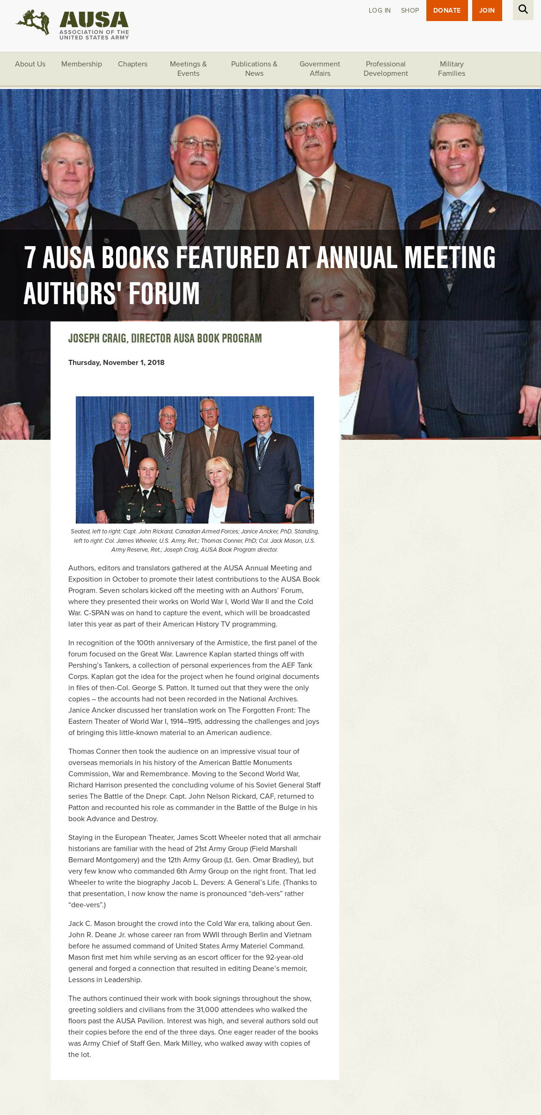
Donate (447, 11)
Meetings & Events (188, 68)
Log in (380, 11)
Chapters (132, 64)
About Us (30, 64)
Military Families (451, 68)
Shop (410, 11)
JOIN (487, 11)
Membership (81, 64)
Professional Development (386, 68)
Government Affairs (320, 68)
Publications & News (254, 68)
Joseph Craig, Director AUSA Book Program (165, 338)
